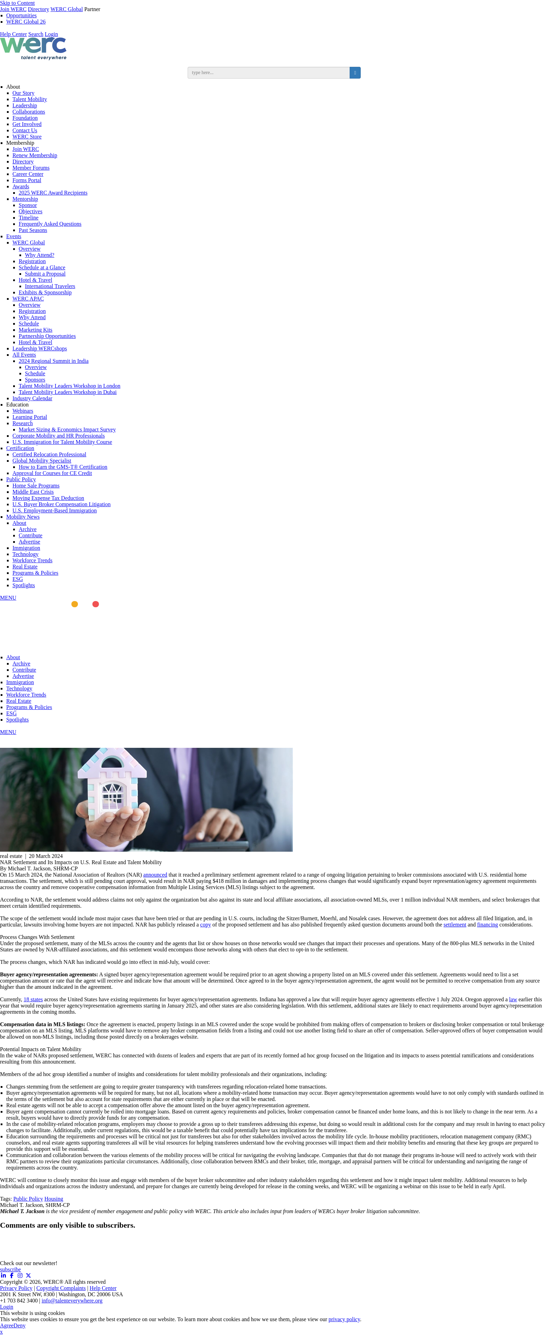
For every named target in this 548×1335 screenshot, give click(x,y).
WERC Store (27, 137)
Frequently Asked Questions (50, 224)
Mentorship (25, 199)
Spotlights (23, 585)
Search (36, 34)
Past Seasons (33, 230)
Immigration (26, 548)
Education (17, 404)
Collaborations (28, 112)
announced (155, 875)
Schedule (29, 323)
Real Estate (24, 567)
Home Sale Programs (36, 486)
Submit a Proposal (45, 274)
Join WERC (13, 9)
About (13, 87)
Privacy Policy (16, 1288)
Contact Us (24, 130)
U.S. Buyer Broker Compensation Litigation (61, 504)
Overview (30, 249)
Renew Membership (34, 155)
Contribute (30, 535)
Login (51, 34)
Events (13, 236)
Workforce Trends (32, 560)
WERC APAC (28, 299)
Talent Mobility (29, 99)
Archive (28, 529)
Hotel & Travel (35, 280)
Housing (53, 1199)
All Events (24, 355)
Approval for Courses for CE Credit (52, 473)
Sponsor (28, 205)
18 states (33, 999)
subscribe (10, 1269)
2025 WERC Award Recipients (53, 193)
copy (205, 925)
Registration (32, 261)
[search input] (269, 73)
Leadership (24, 105)
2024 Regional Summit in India (54, 361)
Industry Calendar (32, 398)
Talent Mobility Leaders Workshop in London (69, 386)
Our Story (23, 93)
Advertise (29, 542)
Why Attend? (39, 255)
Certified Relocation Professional (49, 454)
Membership (20, 143)
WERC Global (67, 9)
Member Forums (31, 168)
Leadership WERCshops (39, 348)
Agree (7, 1325)
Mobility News (22, 517)
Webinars (22, 411)
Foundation (25, 118)
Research (22, 423)
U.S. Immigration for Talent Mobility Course (62, 442)
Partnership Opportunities (47, 336)
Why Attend (32, 317)
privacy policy (344, 1319)
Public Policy (21, 479)
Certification (20, 448)
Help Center (13, 34)
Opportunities (21, 15)
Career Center (27, 174)
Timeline (28, 218)
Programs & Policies (35, 573)
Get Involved (27, 124)
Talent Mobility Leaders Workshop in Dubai (68, 392)
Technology (25, 554)
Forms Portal (26, 180)
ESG (17, 579)
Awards (20, 186)
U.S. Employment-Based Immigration (54, 510)
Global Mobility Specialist (41, 461)
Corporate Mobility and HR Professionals (58, 436)
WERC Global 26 (26, 22)
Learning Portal (29, 417)
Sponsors (35, 380)
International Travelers (50, 286)
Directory (38, 9)
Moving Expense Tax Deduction (48, 498)
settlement (454, 925)
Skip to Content (17, 3)
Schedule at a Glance (42, 267)
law (513, 999)
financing (487, 925)
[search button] (355, 73)
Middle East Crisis (33, 492)
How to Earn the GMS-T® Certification (63, 467)
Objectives (30, 211)
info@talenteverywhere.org (72, 1300)
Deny (20, 1325)
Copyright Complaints (61, 1288)
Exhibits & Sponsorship (45, 292)
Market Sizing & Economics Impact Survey (67, 429)
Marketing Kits (35, 330)
